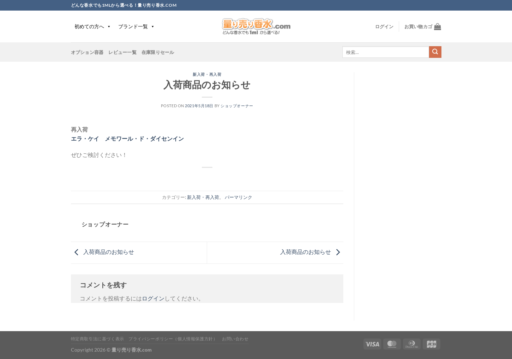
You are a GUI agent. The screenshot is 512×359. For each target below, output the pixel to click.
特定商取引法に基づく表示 (97, 338)
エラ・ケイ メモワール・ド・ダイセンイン (127, 138)
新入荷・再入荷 (207, 74)
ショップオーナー (237, 105)
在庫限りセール (157, 52)
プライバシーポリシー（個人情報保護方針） (172, 338)
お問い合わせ (235, 338)
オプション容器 (87, 52)
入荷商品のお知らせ (102, 251)
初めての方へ (92, 26)
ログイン (153, 298)
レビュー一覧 (122, 52)
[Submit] (435, 52)
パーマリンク (238, 197)
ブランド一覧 (136, 26)
